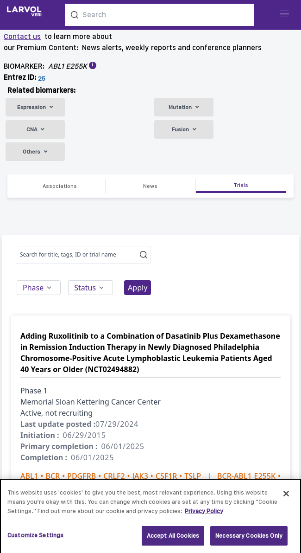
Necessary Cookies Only (248, 538)
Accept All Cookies (173, 538)
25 (41, 78)
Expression (35, 107)
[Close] (286, 496)
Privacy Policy (204, 513)
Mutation (184, 107)
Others (35, 151)
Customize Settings (35, 537)
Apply (137, 288)
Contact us (22, 36)
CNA (35, 129)
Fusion (184, 129)
